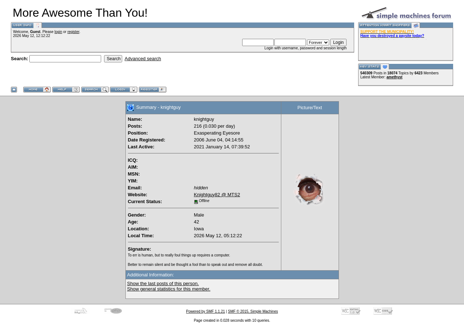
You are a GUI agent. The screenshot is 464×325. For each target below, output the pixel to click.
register (73, 32)
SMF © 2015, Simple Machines (253, 311)
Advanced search (143, 58)
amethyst (394, 77)
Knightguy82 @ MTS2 (217, 194)
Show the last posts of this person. (163, 283)
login (58, 32)
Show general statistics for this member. (169, 289)
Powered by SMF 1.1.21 (205, 311)
